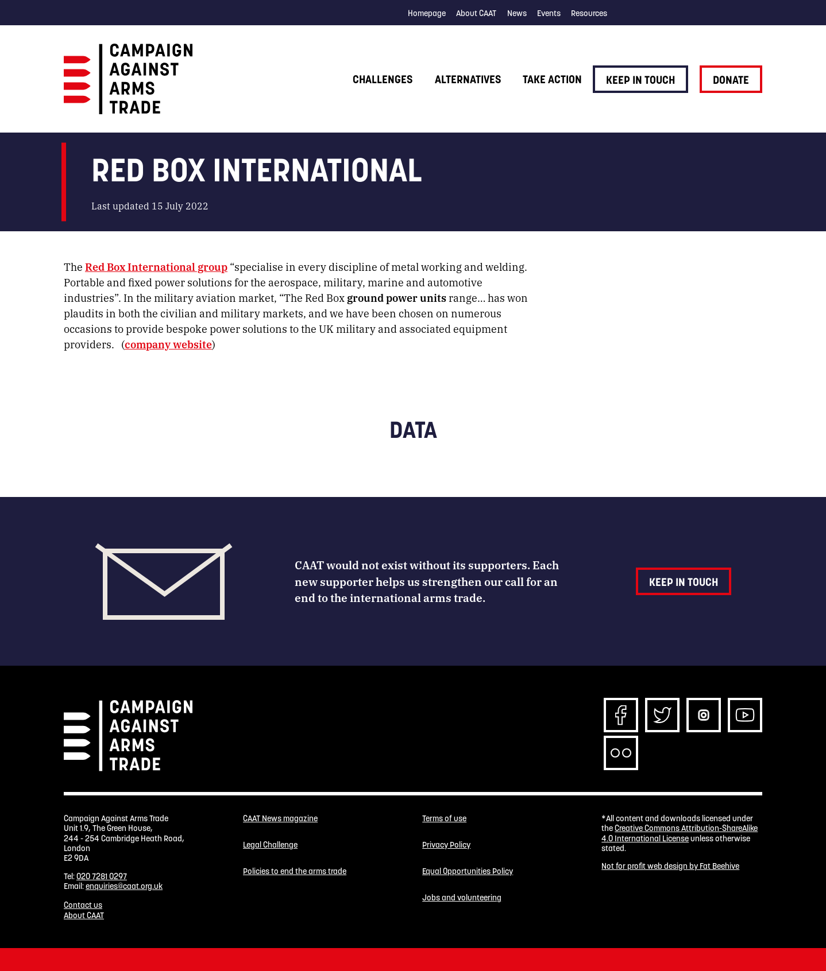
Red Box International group (156, 266)
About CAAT (476, 13)
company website (168, 343)
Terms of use (444, 819)
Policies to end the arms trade (294, 871)
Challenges (382, 79)
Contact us (83, 905)
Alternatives (468, 79)
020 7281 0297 (101, 876)
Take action (552, 79)
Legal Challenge (270, 845)
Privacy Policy (446, 845)
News (517, 13)
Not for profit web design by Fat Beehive (670, 866)
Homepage (427, 13)
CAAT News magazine (280, 819)
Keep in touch (640, 80)
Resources (589, 13)
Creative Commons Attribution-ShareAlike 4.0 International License (679, 833)
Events (549, 13)
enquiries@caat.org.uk (124, 886)
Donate (731, 80)
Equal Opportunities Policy (467, 871)
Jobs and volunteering (461, 898)
